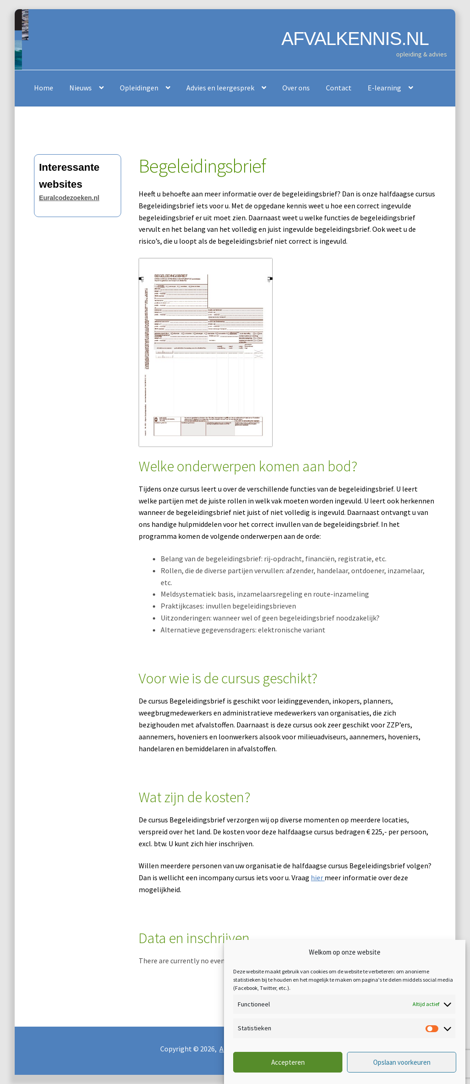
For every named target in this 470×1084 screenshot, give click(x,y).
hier (318, 877)
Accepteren (288, 1062)
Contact (339, 87)
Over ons (296, 87)
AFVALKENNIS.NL (355, 38)
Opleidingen (139, 87)
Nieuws (80, 87)
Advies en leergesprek (220, 87)
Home (43, 87)
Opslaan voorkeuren (402, 1062)
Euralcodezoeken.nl (69, 197)
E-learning (384, 87)
